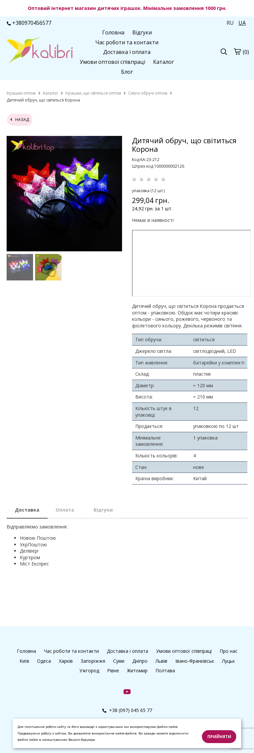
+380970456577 (29, 22)
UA (242, 22)
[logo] (40, 51)
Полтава (165, 670)
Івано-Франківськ (194, 661)
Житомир (137, 670)
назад (19, 119)
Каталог (163, 61)
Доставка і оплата (126, 52)
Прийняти (219, 736)
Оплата (65, 510)
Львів (161, 661)
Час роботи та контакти (126, 42)
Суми (118, 661)
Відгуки (142, 32)
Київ (24, 661)
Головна (113, 32)
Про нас (228, 651)
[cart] (237, 51)
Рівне (113, 670)
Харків (66, 661)
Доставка (27, 510)
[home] (21, 93)
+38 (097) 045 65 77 (127, 710)
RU (230, 22)
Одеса (44, 661)
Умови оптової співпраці (112, 61)
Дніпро (140, 661)
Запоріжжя (93, 661)
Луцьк (228, 661)
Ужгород (89, 670)
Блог (127, 71)
